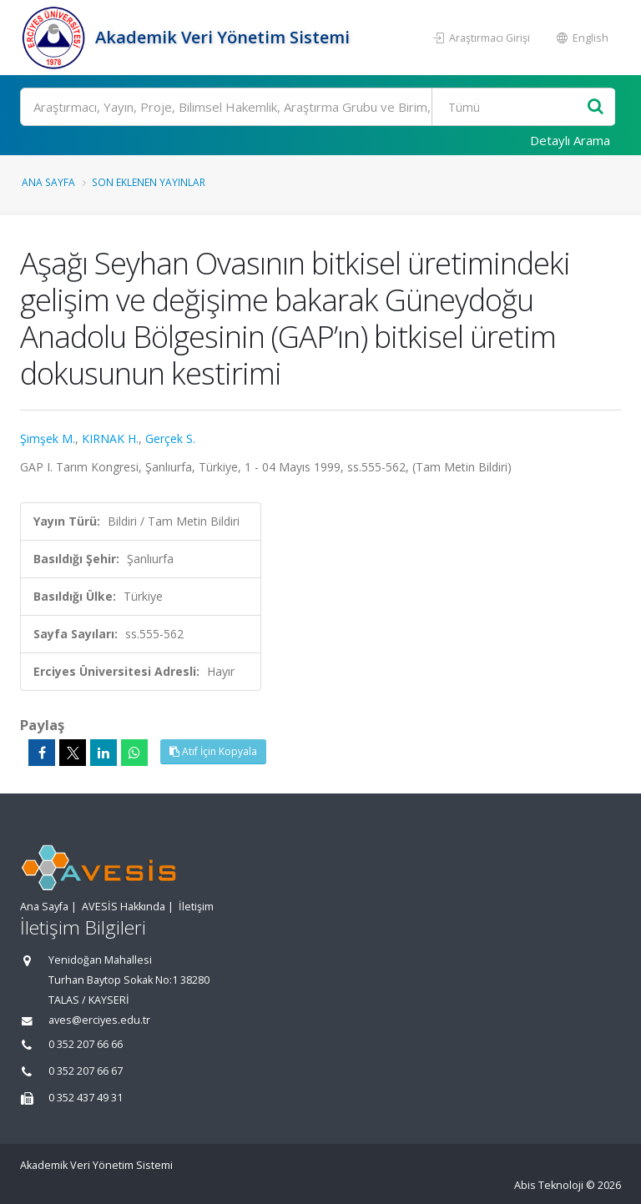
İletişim (196, 906)
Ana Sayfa (48, 182)
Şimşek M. (47, 438)
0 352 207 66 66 (85, 1044)
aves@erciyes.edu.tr (99, 1020)
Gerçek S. (170, 438)
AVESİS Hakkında (123, 906)
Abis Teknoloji (548, 1185)
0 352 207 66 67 (85, 1071)
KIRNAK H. (110, 438)
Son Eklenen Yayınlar (148, 182)
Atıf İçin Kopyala (213, 751)
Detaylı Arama (570, 140)
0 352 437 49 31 (85, 1098)
